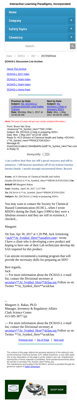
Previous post (26, 340)
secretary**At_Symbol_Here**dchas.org (31, 282)
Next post (59, 340)
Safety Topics (42, 28)
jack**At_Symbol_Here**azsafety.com (31, 237)
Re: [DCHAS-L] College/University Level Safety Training (27, 107)
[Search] (72, 46)
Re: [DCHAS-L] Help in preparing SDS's (57, 107)
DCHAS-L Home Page (18, 89)
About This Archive (16, 69)
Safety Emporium (32, 366)
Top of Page (43, 340)
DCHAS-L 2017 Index (18, 74)
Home (13, 12)
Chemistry (42, 37)
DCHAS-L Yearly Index (19, 79)
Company (42, 20)
